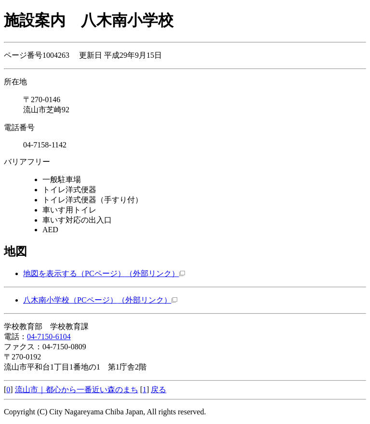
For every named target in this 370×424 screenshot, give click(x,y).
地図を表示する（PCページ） (104, 273)
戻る (158, 389)
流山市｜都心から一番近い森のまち (76, 389)
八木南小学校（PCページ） (100, 300)
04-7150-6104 (49, 336)
